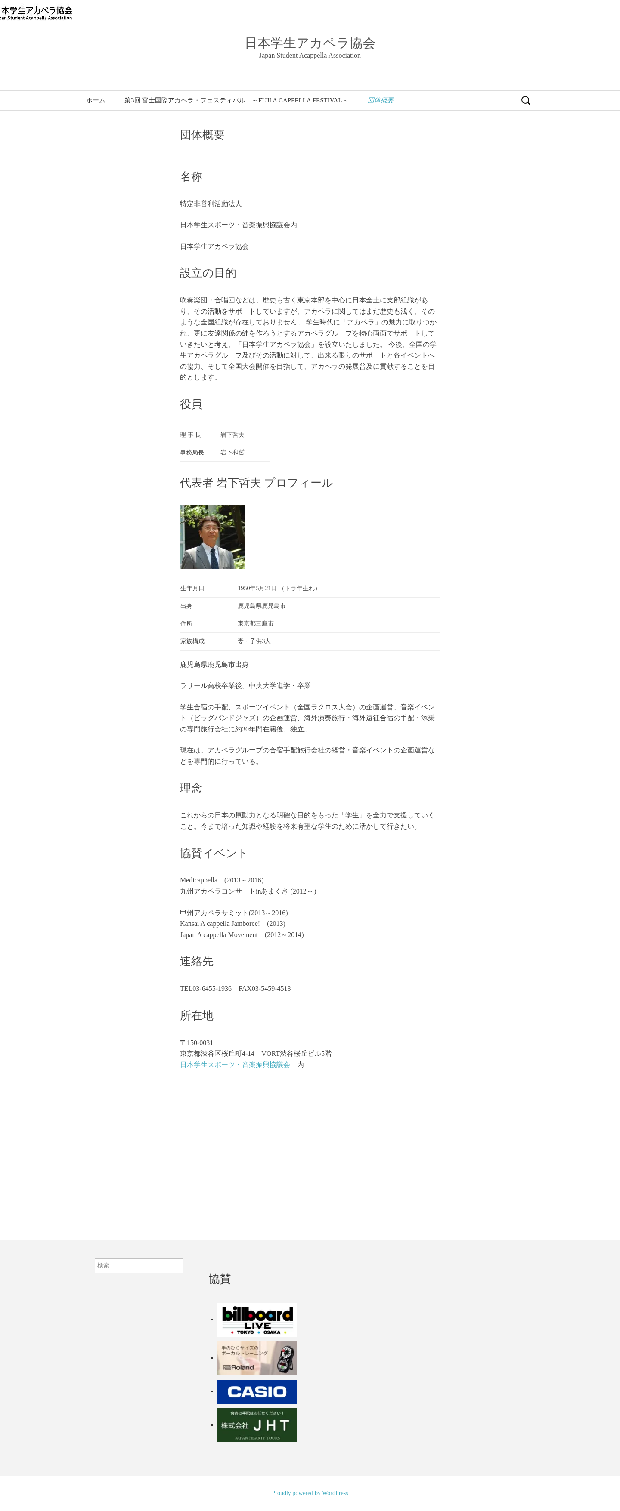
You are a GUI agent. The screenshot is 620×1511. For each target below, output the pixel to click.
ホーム (95, 100)
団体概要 (381, 100)
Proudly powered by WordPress (310, 1493)
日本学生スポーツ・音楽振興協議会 (235, 1064)
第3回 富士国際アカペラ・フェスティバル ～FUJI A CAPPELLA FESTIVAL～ (236, 100)
